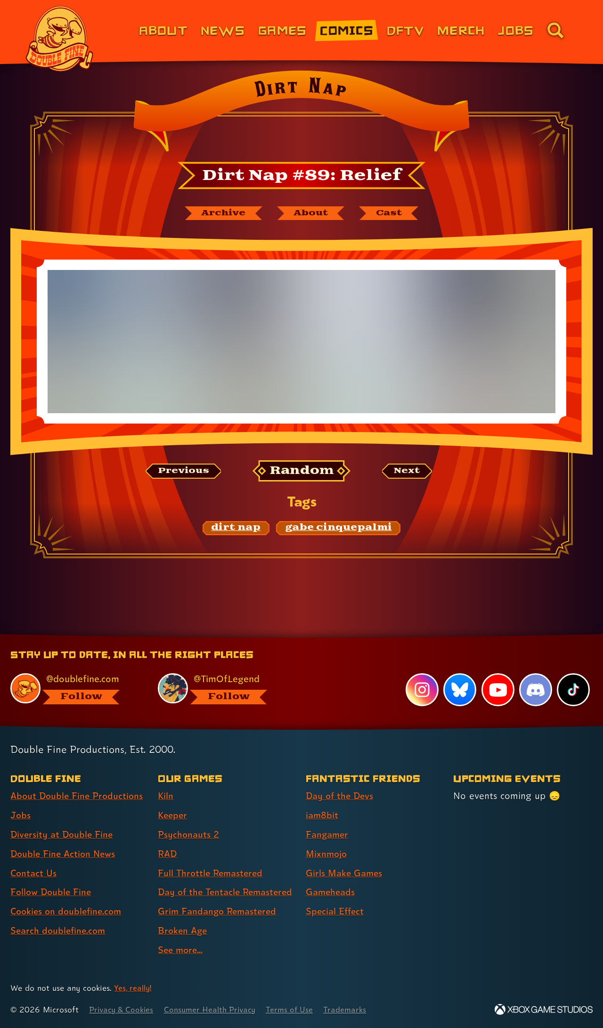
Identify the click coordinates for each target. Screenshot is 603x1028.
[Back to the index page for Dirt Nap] (301, 114)
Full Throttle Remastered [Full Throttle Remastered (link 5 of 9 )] (212, 856)
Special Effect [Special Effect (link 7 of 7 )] (336, 894)
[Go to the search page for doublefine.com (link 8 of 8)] (555, 30)
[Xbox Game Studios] (544, 1009)
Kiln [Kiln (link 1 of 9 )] (166, 779)
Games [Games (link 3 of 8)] (282, 30)
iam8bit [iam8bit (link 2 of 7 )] (322, 798)
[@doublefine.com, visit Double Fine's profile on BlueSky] (73, 672)
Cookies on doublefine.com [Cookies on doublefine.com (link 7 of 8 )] (68, 894)
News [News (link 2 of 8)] (223, 30)
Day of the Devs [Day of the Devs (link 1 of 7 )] (341, 779)
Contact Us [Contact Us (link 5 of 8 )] (34, 856)
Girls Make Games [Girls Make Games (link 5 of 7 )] (345, 856)
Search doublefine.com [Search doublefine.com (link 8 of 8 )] (59, 914)
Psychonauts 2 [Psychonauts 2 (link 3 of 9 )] (189, 818)
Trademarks (354, 1009)
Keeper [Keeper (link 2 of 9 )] (173, 798)
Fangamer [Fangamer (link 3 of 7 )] (328, 818)
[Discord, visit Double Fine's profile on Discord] (535, 673)
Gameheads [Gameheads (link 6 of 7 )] (331, 875)
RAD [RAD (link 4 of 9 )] (168, 836)
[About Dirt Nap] (312, 213)
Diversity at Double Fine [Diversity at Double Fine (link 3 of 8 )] (63, 818)
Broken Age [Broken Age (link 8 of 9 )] (183, 930)
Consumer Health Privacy (215, 1009)
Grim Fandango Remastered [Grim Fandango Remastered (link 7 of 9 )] (219, 911)
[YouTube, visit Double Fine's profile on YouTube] (497, 673)
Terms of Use (298, 1009)
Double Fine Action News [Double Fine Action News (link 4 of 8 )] (64, 836)
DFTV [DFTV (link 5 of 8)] (405, 30)
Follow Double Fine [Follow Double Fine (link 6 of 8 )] (52, 875)
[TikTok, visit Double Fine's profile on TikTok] (573, 673)
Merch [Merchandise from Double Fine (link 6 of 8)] (461, 30)
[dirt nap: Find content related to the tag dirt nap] (236, 529)
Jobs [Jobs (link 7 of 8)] (516, 30)
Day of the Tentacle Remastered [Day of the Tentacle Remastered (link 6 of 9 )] (201, 883)
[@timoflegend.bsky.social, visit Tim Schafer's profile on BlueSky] (221, 672)
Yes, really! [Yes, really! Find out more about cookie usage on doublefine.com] (133, 988)
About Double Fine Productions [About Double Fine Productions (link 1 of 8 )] (78, 779)
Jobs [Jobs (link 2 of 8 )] (21, 798)
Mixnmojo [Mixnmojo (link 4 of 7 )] (327, 836)
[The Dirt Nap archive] (220, 213)
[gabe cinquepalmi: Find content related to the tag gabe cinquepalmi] (338, 529)
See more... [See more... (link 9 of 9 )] (181, 949)
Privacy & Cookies (122, 1009)
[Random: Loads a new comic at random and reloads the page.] (301, 471)
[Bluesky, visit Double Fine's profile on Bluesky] (459, 673)
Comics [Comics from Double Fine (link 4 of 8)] (347, 30)
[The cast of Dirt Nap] (393, 213)
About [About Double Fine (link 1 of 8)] (163, 30)
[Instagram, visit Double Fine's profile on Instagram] (421, 673)
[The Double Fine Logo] (59, 38)
